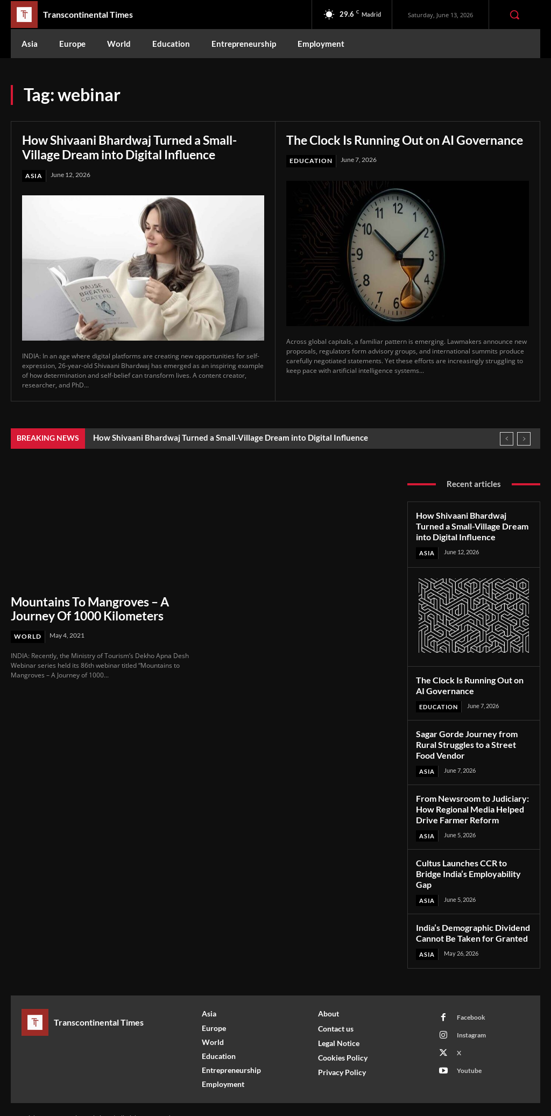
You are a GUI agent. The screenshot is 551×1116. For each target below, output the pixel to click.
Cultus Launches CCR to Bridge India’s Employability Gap (473, 863)
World (27, 636)
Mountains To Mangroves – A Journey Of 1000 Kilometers (89, 608)
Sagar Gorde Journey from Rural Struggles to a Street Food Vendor (464, 742)
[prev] (506, 439)
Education (311, 176)
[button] (514, 14)
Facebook (470, 999)
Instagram (470, 1017)
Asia (34, 176)
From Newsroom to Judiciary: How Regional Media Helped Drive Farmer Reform (470, 805)
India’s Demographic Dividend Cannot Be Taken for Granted (470, 917)
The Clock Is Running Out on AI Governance (376, 147)
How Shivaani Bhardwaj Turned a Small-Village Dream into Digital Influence (139, 147)
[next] (524, 439)
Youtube (468, 1053)
